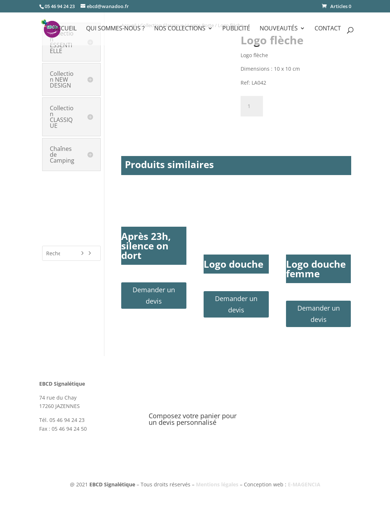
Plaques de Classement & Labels (70, 190)
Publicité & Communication (64, 207)
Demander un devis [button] (154, 295)
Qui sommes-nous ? (115, 29)
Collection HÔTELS (67, 175)
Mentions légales (217, 484)
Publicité (236, 29)
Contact (328, 29)
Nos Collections (179, 29)
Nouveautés (279, 29)
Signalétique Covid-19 (68, 223)
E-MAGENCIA (304, 484)
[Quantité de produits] (252, 106)
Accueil (65, 29)
